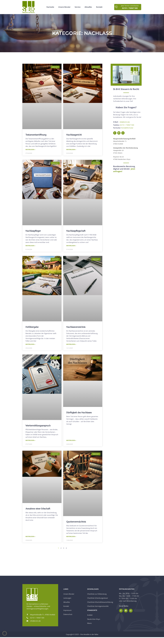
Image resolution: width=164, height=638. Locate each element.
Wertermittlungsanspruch (38, 426)
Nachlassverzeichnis (75, 327)
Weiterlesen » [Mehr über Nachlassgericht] (71, 150)
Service (77, 7)
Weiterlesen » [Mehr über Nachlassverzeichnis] (71, 345)
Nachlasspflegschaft (75, 231)
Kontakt (99, 7)
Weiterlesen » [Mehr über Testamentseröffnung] (30, 150)
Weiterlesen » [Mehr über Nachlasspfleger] (30, 246)
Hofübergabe (32, 327)
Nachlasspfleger (33, 231)
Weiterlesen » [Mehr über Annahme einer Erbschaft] (30, 537)
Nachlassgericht (74, 134)
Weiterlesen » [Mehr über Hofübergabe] (30, 345)
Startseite (50, 7)
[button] (4, 633)
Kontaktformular (127, 128)
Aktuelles (88, 7)
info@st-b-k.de (125, 122)
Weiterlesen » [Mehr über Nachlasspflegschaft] (71, 246)
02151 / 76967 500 (127, 125)
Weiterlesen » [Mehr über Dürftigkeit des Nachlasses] (71, 441)
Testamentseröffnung (36, 134)
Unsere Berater (64, 7)
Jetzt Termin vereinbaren (130, 6)
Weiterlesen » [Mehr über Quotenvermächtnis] (71, 537)
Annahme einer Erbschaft (38, 509)
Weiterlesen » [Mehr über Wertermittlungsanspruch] (30, 441)
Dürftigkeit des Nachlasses (79, 413)
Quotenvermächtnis (76, 522)
